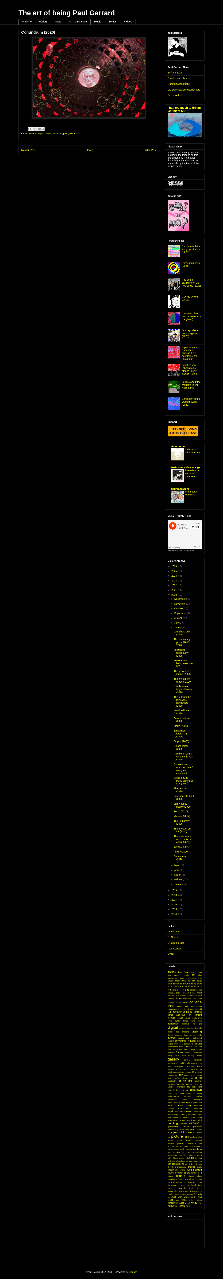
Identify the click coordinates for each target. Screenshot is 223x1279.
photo (189, 1132)
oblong (199, 1117)
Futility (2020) (181, 851)
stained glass (195, 1176)
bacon (177, 981)
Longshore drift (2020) (182, 633)
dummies (172, 1038)
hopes (178, 1069)
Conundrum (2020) (180, 858)
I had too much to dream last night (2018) (184, 109)
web (177, 1200)
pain (194, 1120)
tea (169, 1182)
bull (177, 996)
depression (173, 1024)
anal (169, 975)
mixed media (175, 1105)
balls (184, 981)
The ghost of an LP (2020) (182, 830)
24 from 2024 (175, 72)
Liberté (171, 1087)
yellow (171, 1206)
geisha (187, 1060)
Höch (199, 1066)
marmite (187, 1096)
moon (188, 1109)
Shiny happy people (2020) (182, 805)
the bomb (197, 1182)
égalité (188, 1038)
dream (170, 1035)
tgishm (189, 1182)
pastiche (186, 1126)
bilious (176, 984)
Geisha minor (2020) (181, 747)
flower (199, 1050)
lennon (189, 1084)
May (176, 865)
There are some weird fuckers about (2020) (182, 839)
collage (32, 133)
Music (97, 21)
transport (171, 1188)
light (194, 1087)
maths (199, 1096)
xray (200, 1203)
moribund (198, 1109)
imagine (198, 1072)
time (200, 1185)
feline (175, 1050)
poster (180, 1143)
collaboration (181, 1003)
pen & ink (178, 1132)
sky (176, 1170)
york (176, 1206)
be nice (191, 981)
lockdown (57, 133)
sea (200, 1161)
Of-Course (173, 937)
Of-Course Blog (176, 942)
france (179, 1052)
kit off (182, 1081)
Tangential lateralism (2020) (180, 733)
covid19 (180, 1018)
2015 (174, 909)
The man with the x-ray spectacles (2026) (191, 249)
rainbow (197, 1149)
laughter (198, 1081)
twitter (199, 1188)
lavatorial (171, 1084)
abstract (172, 972)
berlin (170, 984)
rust (169, 1161)
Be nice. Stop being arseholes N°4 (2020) (184, 780)
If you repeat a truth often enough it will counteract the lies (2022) (190, 353)
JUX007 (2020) (182, 847)
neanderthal (180, 1111)
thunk (194, 1185)
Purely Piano (189, 551)
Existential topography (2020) (181, 652)
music (171, 1111)
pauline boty (183, 1130)
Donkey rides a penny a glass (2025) (190, 333)
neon (199, 1111)
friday (170, 1056)
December (180, 598)
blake (174, 990)
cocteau (171, 1003)
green (194, 1063)
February (179, 879)
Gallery (43, 21)
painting (173, 1123)
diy (180, 1028)
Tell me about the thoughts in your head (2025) (191, 385)
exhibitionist (173, 1047)
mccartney (172, 1099)
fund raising (188, 1056)
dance (185, 1021)
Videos (128, 21)
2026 (174, 566)
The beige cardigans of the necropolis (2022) (191, 282)
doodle (171, 1032)
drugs (185, 1035)
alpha (199, 972)
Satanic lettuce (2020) (182, 720)
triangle (182, 1188)
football (171, 1053)
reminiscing (173, 1155)
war (180, 1197)
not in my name (186, 1114)
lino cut (185, 1090)
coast (199, 999)
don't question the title (192, 1028)
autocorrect (172, 978)
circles (178, 998)
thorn (188, 1185)
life (188, 1087)
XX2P (171, 954)
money (180, 1108)
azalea (170, 981)
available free (195, 978)
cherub (171, 999)
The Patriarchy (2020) (182, 822)
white (184, 1200)
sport (199, 1173)
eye (181, 1046)
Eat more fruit (175, 95)
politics (188, 1140)
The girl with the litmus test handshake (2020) (182, 701)
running (198, 1158)
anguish (177, 975)
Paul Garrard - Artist (175, 551)
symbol (199, 1179)
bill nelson (185, 984)
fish (180, 1050)
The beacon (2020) (180, 790)
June (177, 627)
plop (200, 1137)
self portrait (173, 1164)
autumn (183, 978)
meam (184, 1099)
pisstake (193, 1137)
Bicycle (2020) (181, 741)
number (175, 1117)
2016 (174, 904)
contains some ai (182, 1011)
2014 (174, 914)
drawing (196, 1031)
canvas (190, 995)
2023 (174, 580)
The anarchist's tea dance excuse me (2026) (191, 316)
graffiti (187, 1063)
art (193, 974)
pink (186, 1137)
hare (169, 1066)
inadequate (172, 1075)
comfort (187, 1006)
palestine (183, 1123)
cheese (198, 996)
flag (185, 1050)
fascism (188, 1046)
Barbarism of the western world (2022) (191, 401)
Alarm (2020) (181, 726)
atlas (200, 975)
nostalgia (174, 1114)
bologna (171, 993)
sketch (171, 1170)
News (58, 21)
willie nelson (195, 1200)
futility (199, 1056)
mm (188, 1105)
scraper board (192, 1161)
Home (89, 150)
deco (200, 1021)
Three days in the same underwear (192, 473)
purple (171, 1146)
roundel (190, 1157)
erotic (199, 1041)
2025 (174, 571)
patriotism (172, 1130)
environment (181, 1041)
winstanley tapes (176, 1203)
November (180, 603)
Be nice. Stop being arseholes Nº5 (184, 663)
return (199, 1155)
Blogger (133, 1272)
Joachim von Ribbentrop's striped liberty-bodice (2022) (189, 369)
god (177, 1063)
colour (171, 1006)
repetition (183, 1155)
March (178, 874)
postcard (171, 1143)
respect (192, 1155)
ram (169, 1152)
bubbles (171, 996)
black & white (180, 986)
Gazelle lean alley (177, 78)
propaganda (191, 1143)
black (193, 984)
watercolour (189, 1197)
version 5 (191, 1194)
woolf (187, 1203)
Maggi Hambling (194, 1093)
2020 (174, 594)
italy (181, 1075)
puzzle (178, 1146)
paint (65, 133)
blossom (180, 990)
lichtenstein (180, 1087)
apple (186, 975)
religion (198, 1152)
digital (41, 133)
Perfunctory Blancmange (185, 467)
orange (182, 1120)
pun (200, 1143)
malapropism (173, 1096)
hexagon (178, 1066)
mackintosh (179, 1093)
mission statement (194, 1102)
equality (192, 1041)
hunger (188, 1072)
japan (199, 1075)
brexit (199, 993)
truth (191, 1188)
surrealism (189, 1179)
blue (187, 990)
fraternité (198, 1053)
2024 (174, 575)
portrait (198, 1140)
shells (199, 1167)
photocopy (197, 1133)
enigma (171, 1041)
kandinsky (172, 1081)
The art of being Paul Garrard (66, 13)
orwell (189, 1120)
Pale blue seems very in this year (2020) (183, 756)
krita (190, 1081)
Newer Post (28, 150)
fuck (177, 1055)
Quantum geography (179, 84)
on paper (174, 1120)
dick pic (197, 1024)
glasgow (171, 1063)
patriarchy (197, 1127)
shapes (191, 1167)
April (177, 870)
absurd (180, 972)
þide (182, 1205)
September (180, 613)
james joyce (189, 1075)
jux (200, 1078)
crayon (187, 1018)
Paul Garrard (175, 948)
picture (73, 133)
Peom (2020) (181, 811)
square (180, 1176)
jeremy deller (174, 1078)
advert (193, 972)
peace (193, 1129)
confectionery (173, 1009)
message (197, 1099)
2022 (174, 585)
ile (193, 1072)
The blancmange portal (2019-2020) (183, 642)
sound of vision (175, 1173)
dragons (185, 1032)
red (183, 1152)
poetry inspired (175, 1140)
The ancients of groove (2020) (182, 680)
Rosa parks (178, 1158)
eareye (181, 1038)
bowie (192, 993)
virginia (199, 1194)
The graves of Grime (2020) (182, 672)
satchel (174, 1161)
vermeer (183, 1194)
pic (169, 1137)
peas (200, 1130)
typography (172, 1191)
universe (194, 1191)
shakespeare (180, 1167)
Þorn (188, 1206)
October (179, 608)
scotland (182, 1161)
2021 (174, 590)
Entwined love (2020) (181, 712)
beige (199, 981)
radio (182, 1149)
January (179, 884)
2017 (174, 899)
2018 (174, 895)
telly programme (178, 1182)
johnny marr (188, 1078)
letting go (197, 1084)
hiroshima (190, 1066)
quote (170, 1149)
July (176, 622)
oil (169, 1120)
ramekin (176, 1152)
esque (170, 1044)
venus (176, 1194)
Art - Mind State (78, 21)
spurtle (171, 1176)
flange (192, 1050)
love (170, 1093)
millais (182, 1102)
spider (193, 1173)
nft (169, 1114)
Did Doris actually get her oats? (185, 89)
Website (27, 21)
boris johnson (182, 993)
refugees (190, 1152)
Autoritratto (178, 446)
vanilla (170, 1194)
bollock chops (196, 990)
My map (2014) (182, 816)
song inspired (194, 1169)
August (178, 618)
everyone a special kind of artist (188, 1044)
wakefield (172, 1197)
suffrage (179, 1179)
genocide (198, 1060)
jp (196, 1078)
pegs (170, 1132)
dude (199, 1035)
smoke (182, 1170)
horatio (185, 1069)
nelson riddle (191, 1111)
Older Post (150, 150)
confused (185, 1009)
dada (177, 1020)
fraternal (188, 1053)
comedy (179, 1006)
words (194, 1202)
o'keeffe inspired (187, 1117)
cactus (183, 996)
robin (170, 1158)
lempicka (180, 1084)
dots (178, 1032)
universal (183, 1191)
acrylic (187, 972)
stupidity (171, 1179)
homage (171, 1069)
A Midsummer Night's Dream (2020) (183, 689)
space (187, 1173)
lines (178, 1090)
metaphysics (173, 1102)
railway (189, 1149)
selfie (181, 1164)
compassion (196, 1006)
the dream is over (176, 1185)
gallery (48, 133)
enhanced (197, 1038)
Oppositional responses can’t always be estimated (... (183, 768)
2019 (174, 890)
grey (200, 1063)
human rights (178, 1072)
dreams (178, 1035)
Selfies (113, 21)
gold (182, 1063)
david (192, 1021)
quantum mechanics (192, 1146)
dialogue (185, 1024)
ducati (192, 1035)
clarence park (189, 999)
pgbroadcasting (180, 488)
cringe (194, 1018)
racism (176, 1149)
